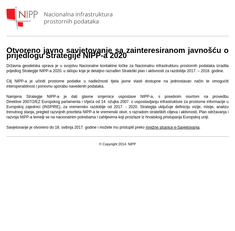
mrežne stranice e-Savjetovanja (172, 127)
